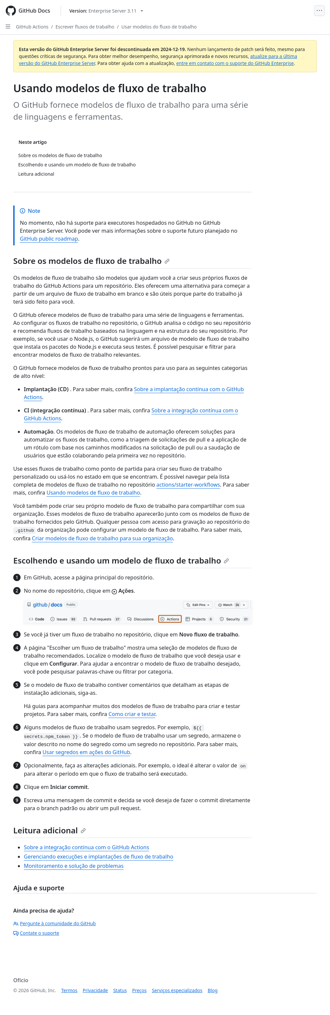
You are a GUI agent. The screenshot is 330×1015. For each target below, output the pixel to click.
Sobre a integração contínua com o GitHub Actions (86, 847)
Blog (213, 990)
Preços (139, 990)
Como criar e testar (131, 714)
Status (120, 990)
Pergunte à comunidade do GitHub (54, 923)
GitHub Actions (32, 27)
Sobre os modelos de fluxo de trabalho (91, 260)
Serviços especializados (177, 990)
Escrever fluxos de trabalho (85, 27)
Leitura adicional (49, 830)
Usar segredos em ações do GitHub (86, 752)
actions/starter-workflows (188, 484)
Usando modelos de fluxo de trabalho (93, 492)
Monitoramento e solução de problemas (74, 865)
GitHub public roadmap (49, 238)
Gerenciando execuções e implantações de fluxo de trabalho (98, 856)
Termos (69, 990)
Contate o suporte (36, 933)
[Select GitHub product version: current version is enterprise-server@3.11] (106, 11)
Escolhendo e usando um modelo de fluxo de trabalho (121, 560)
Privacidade (95, 990)
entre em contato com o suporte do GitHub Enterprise (235, 63)
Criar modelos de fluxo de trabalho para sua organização (102, 538)
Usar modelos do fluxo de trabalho (159, 27)
